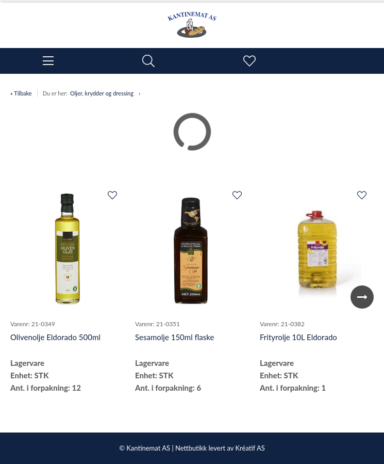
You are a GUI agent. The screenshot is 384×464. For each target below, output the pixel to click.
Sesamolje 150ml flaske (174, 337)
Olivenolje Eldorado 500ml (55, 337)
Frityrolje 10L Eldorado (298, 337)
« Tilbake (21, 93)
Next (362, 297)
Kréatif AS (249, 448)
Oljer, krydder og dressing (101, 93)
